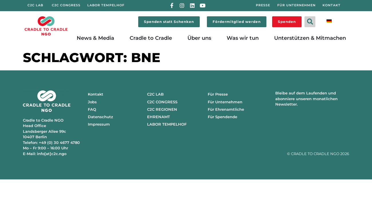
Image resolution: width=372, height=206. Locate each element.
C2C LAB (155, 94)
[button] (309, 21)
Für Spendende (222, 116)
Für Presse (218, 94)
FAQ (92, 109)
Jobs (92, 102)
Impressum (99, 124)
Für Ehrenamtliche (226, 109)
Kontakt (95, 94)
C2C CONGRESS (162, 102)
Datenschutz (100, 116)
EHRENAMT (158, 116)
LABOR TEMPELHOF (167, 124)
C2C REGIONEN (162, 109)
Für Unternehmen (225, 102)
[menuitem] (329, 21)
